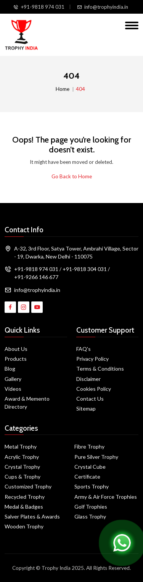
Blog (10, 368)
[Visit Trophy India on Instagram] (23, 307)
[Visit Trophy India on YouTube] (37, 307)
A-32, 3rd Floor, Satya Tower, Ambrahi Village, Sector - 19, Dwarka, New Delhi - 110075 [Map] (76, 252)
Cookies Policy (93, 388)
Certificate (87, 476)
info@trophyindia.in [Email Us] (106, 7)
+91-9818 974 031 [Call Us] (42, 7)
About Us (16, 349)
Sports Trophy (91, 486)
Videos (13, 388)
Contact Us (90, 398)
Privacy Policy (92, 358)
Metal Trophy (21, 446)
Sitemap (86, 408)
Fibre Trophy (89, 446)
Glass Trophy (90, 516)
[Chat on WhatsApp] (122, 542)
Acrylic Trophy (22, 457)
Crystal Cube (90, 466)
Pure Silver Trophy (96, 457)
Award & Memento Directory (27, 402)
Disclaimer (88, 379)
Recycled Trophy (25, 496)
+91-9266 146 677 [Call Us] (36, 277)
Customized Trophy (28, 486)
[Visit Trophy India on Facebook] (10, 307)
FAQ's (83, 349)
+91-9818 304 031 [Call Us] (85, 269)
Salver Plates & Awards (32, 516)
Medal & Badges (24, 506)
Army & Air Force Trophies (105, 496)
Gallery (13, 379)
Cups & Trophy (22, 476)
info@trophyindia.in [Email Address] (37, 290)
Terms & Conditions (100, 368)
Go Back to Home (71, 176)
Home (62, 89)
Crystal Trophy (22, 466)
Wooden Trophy (24, 526)
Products (16, 358)
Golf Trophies (90, 506)
